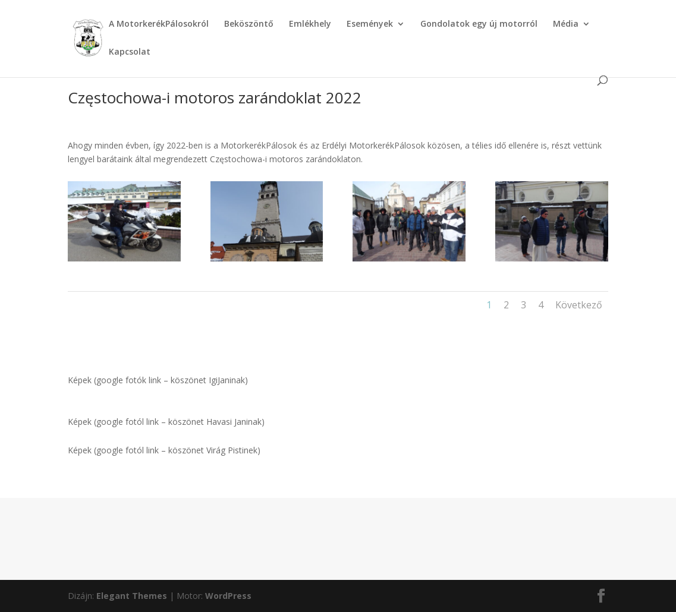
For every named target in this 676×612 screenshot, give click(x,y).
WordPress (228, 595)
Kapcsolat (129, 52)
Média (565, 24)
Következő (578, 304)
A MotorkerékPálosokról (159, 24)
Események (370, 24)
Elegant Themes (131, 595)
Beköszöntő (248, 24)
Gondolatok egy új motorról (478, 24)
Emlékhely (310, 24)
